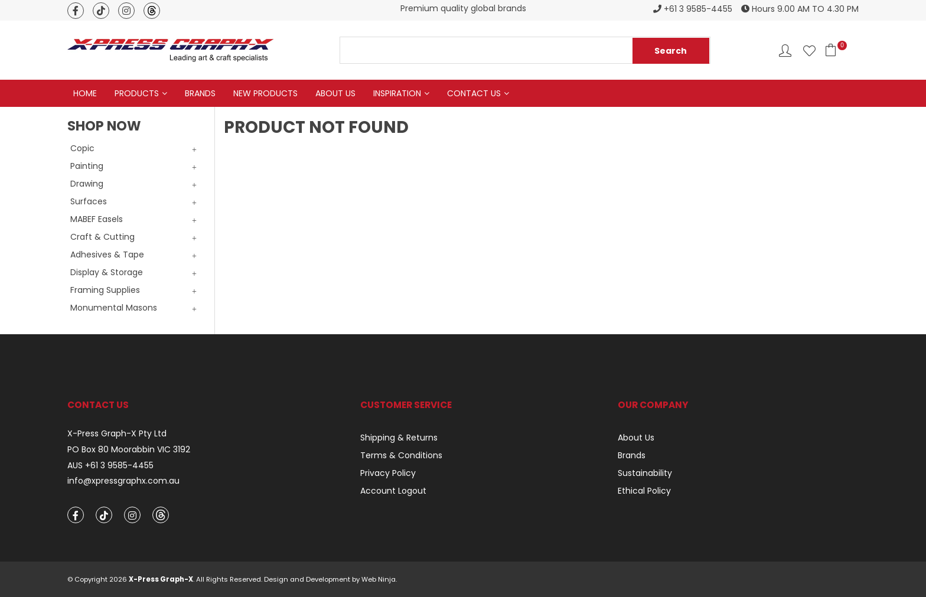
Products (137, 93)
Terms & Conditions (401, 455)
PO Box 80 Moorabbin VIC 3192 (128, 450)
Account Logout (393, 491)
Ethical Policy (644, 491)
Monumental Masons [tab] (113, 308)
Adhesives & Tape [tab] (107, 254)
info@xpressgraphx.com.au (123, 481)
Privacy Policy (388, 473)
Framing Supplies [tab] (105, 290)
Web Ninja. (379, 579)
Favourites (809, 50)
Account (785, 50)
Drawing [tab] (86, 184)
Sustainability (645, 473)
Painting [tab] (86, 166)
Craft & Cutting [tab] (102, 237)
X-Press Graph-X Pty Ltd (117, 434)
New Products (265, 93)
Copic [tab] (82, 148)
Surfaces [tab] (88, 201)
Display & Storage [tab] (106, 272)
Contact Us (474, 93)
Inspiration (397, 93)
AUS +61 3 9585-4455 (110, 466)
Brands (200, 93)
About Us (335, 93)
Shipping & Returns (399, 437)
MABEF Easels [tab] (96, 219)
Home (85, 93)
